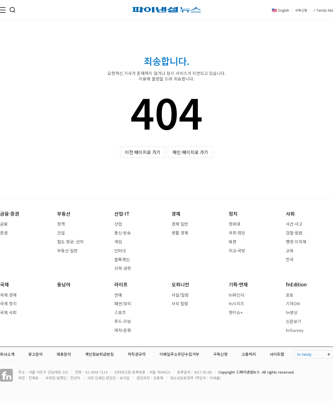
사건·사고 (294, 224)
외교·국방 (237, 250)
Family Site (325, 10)
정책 (61, 224)
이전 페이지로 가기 (143, 152)
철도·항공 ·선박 (70, 241)
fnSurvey (295, 330)
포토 (290, 295)
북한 (232, 241)
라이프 (121, 284)
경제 (175, 213)
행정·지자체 (296, 241)
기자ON (293, 303)
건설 (61, 233)
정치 (233, 213)
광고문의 (35, 354)
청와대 (234, 224)
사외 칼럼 (179, 303)
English (283, 10)
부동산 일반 (67, 250)
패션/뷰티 (123, 303)
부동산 (63, 213)
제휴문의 (64, 354)
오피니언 (180, 284)
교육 (290, 250)
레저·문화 (122, 330)
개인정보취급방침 (99, 354)
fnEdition (296, 284)
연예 (118, 295)
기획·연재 (238, 284)
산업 (118, 224)
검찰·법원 (294, 233)
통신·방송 (122, 233)
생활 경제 (179, 233)
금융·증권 (9, 213)
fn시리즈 (236, 303)
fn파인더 (236, 295)
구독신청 (301, 10)
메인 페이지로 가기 (190, 152)
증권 (4, 233)
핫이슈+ (236, 312)
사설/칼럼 (180, 295)
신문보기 (293, 321)
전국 (290, 259)
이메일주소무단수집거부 (179, 354)
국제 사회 (8, 312)
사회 (290, 213)
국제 (4, 284)
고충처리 (248, 354)
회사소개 (7, 354)
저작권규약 (137, 354)
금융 (4, 224)
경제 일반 (179, 224)
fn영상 (291, 312)
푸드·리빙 (122, 321)
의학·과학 (122, 268)
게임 (118, 241)
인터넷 (120, 250)
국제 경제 (8, 295)
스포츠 (120, 312)
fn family (304, 354)
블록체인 (122, 259)
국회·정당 (237, 233)
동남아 (63, 284)
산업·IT (121, 213)
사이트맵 (277, 354)
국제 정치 (8, 303)
